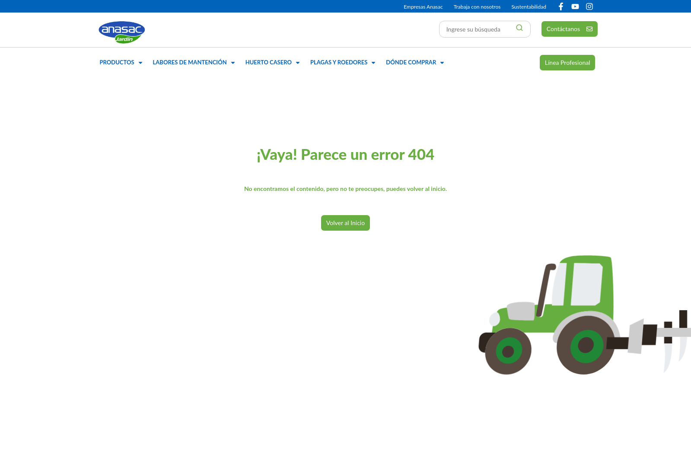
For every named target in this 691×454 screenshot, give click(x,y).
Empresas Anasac (423, 6)
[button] (122, 63)
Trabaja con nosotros (477, 6)
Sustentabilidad (528, 6)
